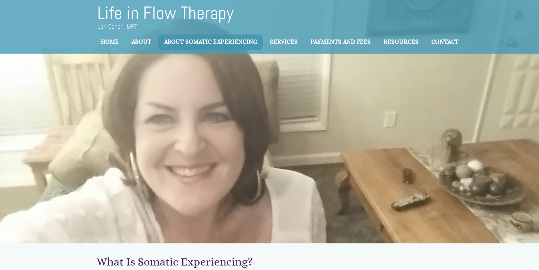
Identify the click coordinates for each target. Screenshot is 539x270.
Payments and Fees (340, 41)
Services (284, 41)
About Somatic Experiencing (210, 41)
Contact (445, 41)
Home (110, 41)
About (141, 41)
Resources (400, 41)
